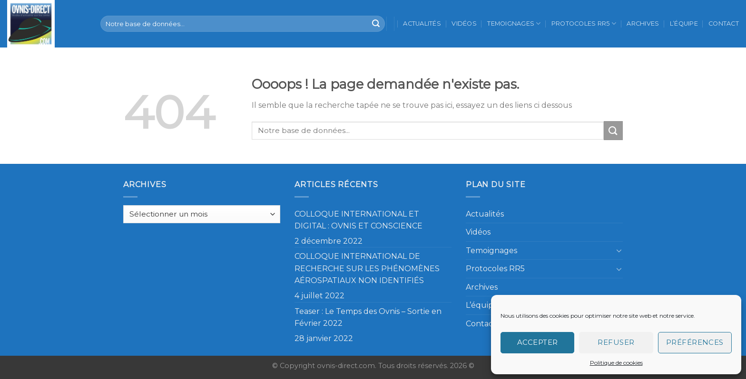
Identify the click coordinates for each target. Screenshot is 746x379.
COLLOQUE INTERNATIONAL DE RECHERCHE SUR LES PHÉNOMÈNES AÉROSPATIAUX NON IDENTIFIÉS (367, 268)
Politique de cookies (616, 362)
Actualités (422, 23)
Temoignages (513, 23)
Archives (643, 23)
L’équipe (684, 23)
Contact (723, 23)
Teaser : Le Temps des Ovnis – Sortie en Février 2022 (368, 317)
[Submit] (376, 24)
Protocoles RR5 (583, 23)
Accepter (537, 342)
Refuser (616, 342)
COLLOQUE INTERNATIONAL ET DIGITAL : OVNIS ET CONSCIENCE (358, 220)
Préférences (695, 342)
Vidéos (464, 23)
